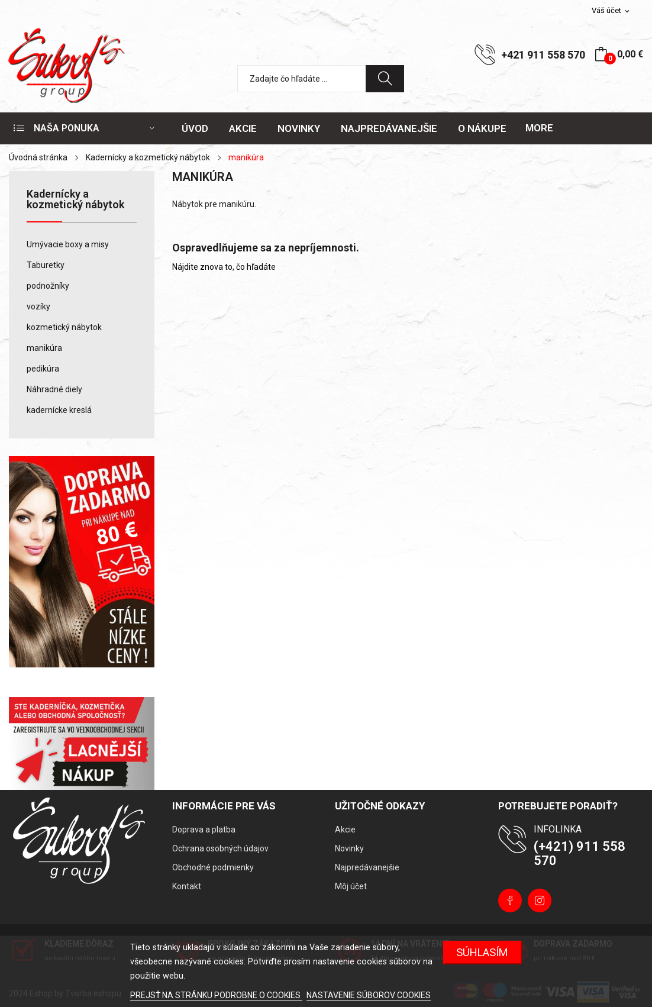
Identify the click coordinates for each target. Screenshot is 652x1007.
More (539, 128)
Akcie (345, 829)
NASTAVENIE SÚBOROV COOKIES (368, 995)
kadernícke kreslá (59, 410)
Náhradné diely (54, 389)
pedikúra (43, 368)
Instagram (539, 900)
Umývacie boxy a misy (68, 244)
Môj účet (351, 886)
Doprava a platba (203, 829)
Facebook (510, 900)
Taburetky (45, 265)
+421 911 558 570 (543, 55)
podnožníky (48, 286)
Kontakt (186, 886)
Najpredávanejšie (367, 867)
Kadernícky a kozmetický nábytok (75, 200)
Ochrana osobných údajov (220, 848)
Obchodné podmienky (213, 867)
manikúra (44, 348)
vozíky (38, 306)
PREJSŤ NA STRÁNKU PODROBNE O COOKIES (216, 995)
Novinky (349, 848)
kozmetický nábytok (64, 327)
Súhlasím (482, 952)
